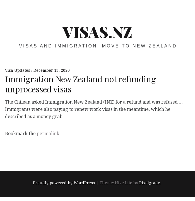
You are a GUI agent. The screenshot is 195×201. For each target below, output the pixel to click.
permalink (48, 133)
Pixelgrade (149, 182)
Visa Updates (18, 70)
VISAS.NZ (97, 32)
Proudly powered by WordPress (64, 182)
